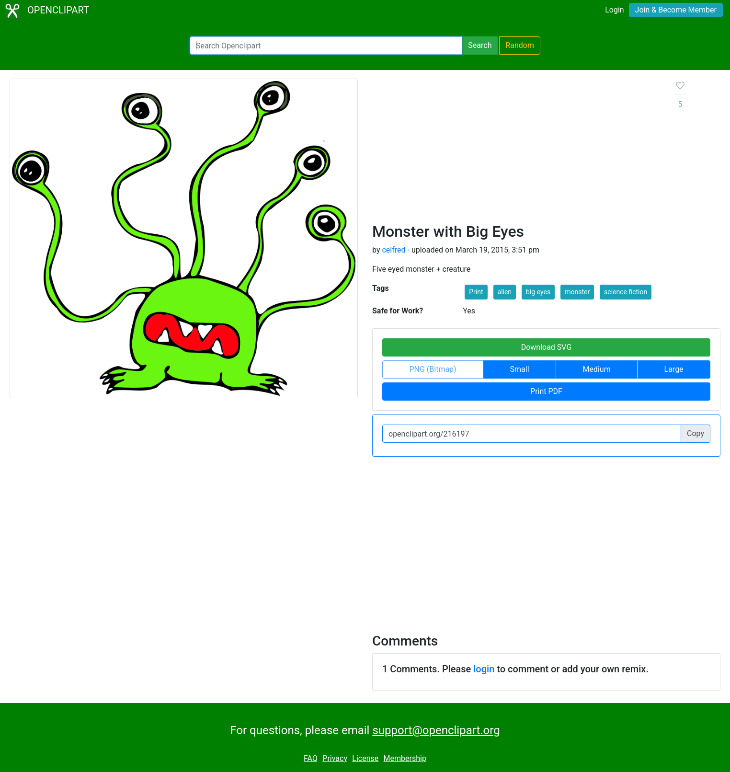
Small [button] (519, 369)
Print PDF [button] (546, 391)
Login (614, 9)
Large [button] (674, 369)
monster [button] (577, 292)
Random (519, 45)
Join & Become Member (676, 9)
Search (479, 45)
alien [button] (505, 292)
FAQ (311, 758)
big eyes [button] (538, 292)
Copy (695, 433)
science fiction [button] (625, 292)
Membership (405, 758)
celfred (393, 249)
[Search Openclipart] (326, 45)
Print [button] (476, 292)
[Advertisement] (516, 150)
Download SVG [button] (546, 347)
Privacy (334, 758)
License (365, 758)
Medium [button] (596, 369)
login (483, 669)
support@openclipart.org (436, 730)
